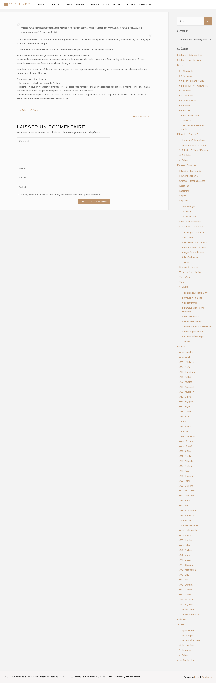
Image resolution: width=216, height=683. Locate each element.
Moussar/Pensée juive (188, 165)
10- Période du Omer (189, 115)
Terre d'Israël (185, 277)
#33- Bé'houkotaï (187, 510)
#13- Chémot (185, 411)
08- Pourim (184, 105)
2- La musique (186, 635)
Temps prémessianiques (191, 272)
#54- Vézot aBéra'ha (189, 614)
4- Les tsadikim (186, 645)
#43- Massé (185, 560)
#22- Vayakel (185, 456)
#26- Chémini (186, 476)
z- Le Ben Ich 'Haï (185, 660)
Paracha (181, 346)
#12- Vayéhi (185, 406)
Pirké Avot (182, 619)
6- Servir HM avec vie (192, 321)
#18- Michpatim (187, 436)
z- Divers (181, 624)
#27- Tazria (184, 481)
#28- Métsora (186, 486)
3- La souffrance (189, 303)
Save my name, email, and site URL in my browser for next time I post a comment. (59, 194)
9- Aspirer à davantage (193, 336)
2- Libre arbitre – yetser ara (192, 145)
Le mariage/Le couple (190, 221)
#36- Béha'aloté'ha (188, 525)
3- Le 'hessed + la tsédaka (194, 242)
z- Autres (183, 160)
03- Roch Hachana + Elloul (192, 81)
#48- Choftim (186, 585)
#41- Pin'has (185, 550)
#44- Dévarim (186, 565)
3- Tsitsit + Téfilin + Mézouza (193, 150)
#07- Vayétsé (185, 382)
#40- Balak (184, 545)
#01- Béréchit (186, 352)
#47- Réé (183, 579)
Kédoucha (184, 186)
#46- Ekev (184, 575)
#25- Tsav (184, 471)
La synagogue (188, 206)
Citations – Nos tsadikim (189, 60)
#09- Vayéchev (186, 392)
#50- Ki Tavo (185, 594)
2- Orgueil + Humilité (192, 298)
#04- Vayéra (185, 367)
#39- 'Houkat (185, 540)
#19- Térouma (186, 441)
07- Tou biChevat (187, 100)
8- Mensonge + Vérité (192, 331)
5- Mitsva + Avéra (190, 316)
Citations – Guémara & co (189, 55)
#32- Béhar (184, 505)
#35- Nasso (185, 520)
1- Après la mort (187, 630)
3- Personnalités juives (190, 640)
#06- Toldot (185, 377)
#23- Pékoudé (186, 461)
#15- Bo (183, 421)
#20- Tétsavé (185, 446)
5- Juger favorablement (193, 252)
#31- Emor (184, 500)
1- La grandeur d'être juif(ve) (195, 293)
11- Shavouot (185, 120)
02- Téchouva (185, 76)
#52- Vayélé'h (186, 604)
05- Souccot (185, 90)
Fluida (196, 677)
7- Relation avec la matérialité (196, 326)
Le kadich (186, 211)
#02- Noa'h (184, 357)
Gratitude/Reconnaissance (192, 181)
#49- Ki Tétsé (185, 589)
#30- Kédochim (186, 495)
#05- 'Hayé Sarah (187, 372)
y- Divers (183, 287)
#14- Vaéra (184, 416)
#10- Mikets (185, 397)
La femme (184, 191)
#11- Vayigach (186, 401)
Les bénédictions (190, 216)
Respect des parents (189, 267)
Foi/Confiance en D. (189, 176)
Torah (182, 282)
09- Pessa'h (184, 110)
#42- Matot (185, 555)
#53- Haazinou (186, 609)
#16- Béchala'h (186, 426)
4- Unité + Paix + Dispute (194, 247)
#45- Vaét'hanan (187, 570)
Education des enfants (190, 171)
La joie (182, 195)
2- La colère (187, 237)
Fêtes (180, 65)
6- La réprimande (190, 257)
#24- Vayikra (185, 466)
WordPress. (207, 677)
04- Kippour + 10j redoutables (193, 86)
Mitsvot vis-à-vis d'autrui (191, 226)
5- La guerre (185, 650)
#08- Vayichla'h (186, 387)
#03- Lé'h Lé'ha (186, 362)
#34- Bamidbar (186, 515)
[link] (150, 4)
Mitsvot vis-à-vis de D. (188, 134)
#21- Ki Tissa (185, 451)
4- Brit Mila (185, 155)
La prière (183, 200)
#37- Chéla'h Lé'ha (188, 530)
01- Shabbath (186, 71)
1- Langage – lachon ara (193, 232)
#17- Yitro (184, 431)
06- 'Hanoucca (186, 95)
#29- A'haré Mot (187, 490)
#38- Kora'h (185, 535)
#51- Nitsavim (186, 599)
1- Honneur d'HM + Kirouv (192, 140)
